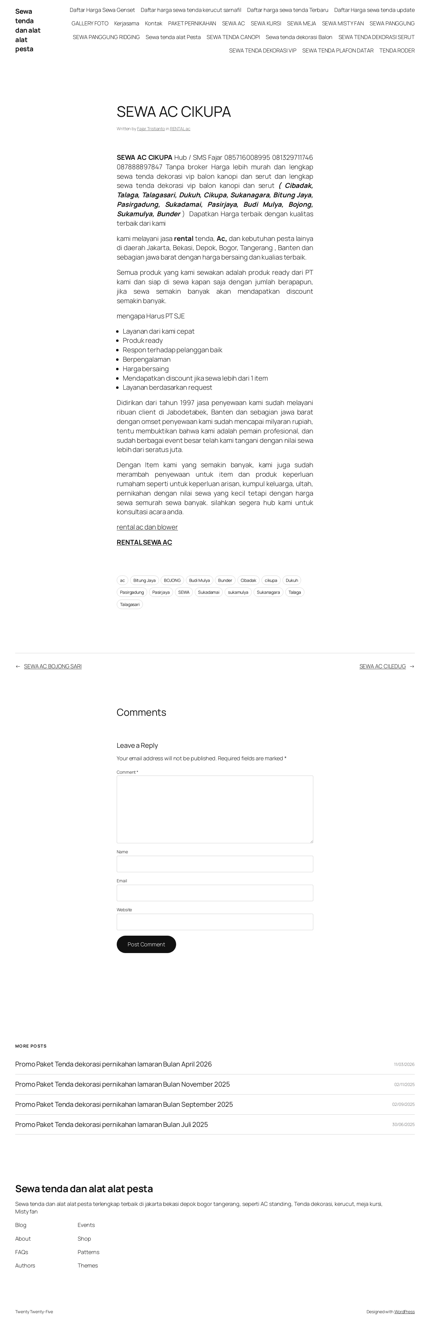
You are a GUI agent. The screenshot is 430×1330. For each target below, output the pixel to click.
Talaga (295, 592)
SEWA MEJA (301, 23)
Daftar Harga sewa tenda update (374, 9)
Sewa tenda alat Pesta (173, 37)
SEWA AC (233, 23)
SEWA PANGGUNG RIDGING (106, 37)
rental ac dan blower (147, 527)
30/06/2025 (403, 1124)
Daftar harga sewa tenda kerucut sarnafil (191, 9)
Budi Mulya (199, 580)
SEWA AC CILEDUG (383, 666)
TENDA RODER (397, 50)
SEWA (184, 592)
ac (122, 580)
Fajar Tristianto (151, 128)
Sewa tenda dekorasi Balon (299, 37)
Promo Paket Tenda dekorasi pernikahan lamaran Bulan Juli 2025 (112, 1124)
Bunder (225, 580)
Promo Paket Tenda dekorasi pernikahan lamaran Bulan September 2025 (124, 1104)
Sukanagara (268, 592)
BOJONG (172, 580)
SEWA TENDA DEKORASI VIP (263, 50)
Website (124, 909)
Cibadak (248, 580)
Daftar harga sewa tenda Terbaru (288, 9)
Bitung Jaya (144, 580)
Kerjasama (126, 23)
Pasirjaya (161, 592)
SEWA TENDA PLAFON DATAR (338, 50)
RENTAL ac (180, 128)
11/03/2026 (404, 1064)
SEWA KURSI (266, 23)
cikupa (271, 580)
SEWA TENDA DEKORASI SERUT (377, 37)
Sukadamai (208, 592)
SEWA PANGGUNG (392, 23)
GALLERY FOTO (90, 23)
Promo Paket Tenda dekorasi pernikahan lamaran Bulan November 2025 (122, 1084)
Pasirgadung (132, 592)
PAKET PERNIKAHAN (192, 23)
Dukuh (292, 580)
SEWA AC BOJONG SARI (53, 666)
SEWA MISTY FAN (343, 23)
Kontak (153, 23)
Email (122, 881)
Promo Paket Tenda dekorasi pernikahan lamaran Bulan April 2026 (114, 1064)
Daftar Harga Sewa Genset (102, 9)
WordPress (404, 1311)
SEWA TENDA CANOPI (233, 37)
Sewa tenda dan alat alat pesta (28, 30)
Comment (127, 772)
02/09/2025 (403, 1104)
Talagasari (130, 604)
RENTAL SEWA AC (144, 542)
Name (122, 852)
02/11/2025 (404, 1084)
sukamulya (238, 592)
